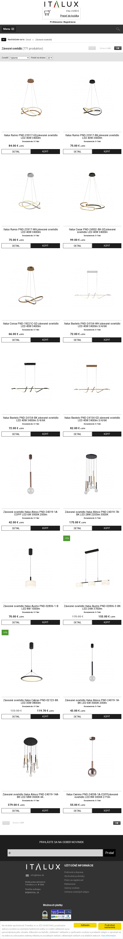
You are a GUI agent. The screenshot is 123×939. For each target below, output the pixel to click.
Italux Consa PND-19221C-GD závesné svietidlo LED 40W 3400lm (31, 325)
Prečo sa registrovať (73, 880)
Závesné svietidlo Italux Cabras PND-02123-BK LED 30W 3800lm (30, 701)
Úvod (28, 39)
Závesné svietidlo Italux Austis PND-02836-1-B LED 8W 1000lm (30, 607)
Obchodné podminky (74, 876)
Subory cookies (71, 888)
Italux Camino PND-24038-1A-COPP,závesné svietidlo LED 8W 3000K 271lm (92, 795)
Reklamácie (69, 884)
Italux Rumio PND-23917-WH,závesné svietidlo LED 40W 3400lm (30, 230)
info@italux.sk (37, 875)
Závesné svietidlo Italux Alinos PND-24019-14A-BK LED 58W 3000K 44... (31, 795)
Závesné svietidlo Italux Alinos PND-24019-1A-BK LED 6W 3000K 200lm (92, 701)
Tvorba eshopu (32, 889)
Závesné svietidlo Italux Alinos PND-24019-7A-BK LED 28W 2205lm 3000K (92, 513)
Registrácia (70, 22)
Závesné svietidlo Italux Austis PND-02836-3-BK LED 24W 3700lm (92, 607)
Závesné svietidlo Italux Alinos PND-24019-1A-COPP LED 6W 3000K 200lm (30, 513)
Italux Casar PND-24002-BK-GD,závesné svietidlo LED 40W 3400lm (92, 230)
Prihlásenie (56, 22)
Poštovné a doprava (73, 872)
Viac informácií (108, 935)
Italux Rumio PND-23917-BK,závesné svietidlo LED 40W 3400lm (92, 136)
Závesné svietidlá (43, 39)
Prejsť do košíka (69, 15)
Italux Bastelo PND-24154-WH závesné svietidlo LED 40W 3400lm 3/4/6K (92, 325)
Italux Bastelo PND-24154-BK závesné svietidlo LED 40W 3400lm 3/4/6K (30, 419)
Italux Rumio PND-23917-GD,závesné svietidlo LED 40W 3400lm (31, 136)
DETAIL (16, 151)
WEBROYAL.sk (32, 892)
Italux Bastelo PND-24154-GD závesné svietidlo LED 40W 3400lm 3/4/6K (92, 419)
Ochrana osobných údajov (76, 892)
